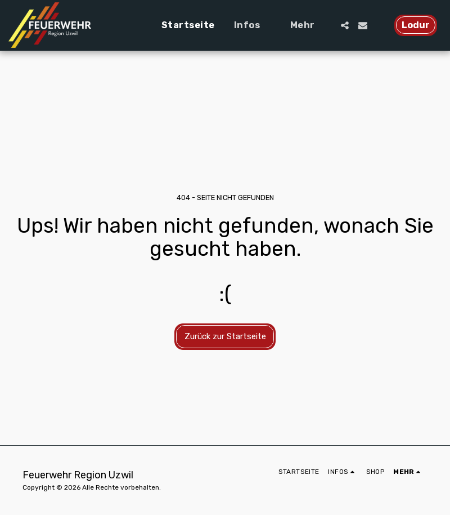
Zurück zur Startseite (225, 336)
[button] (253, 25)
